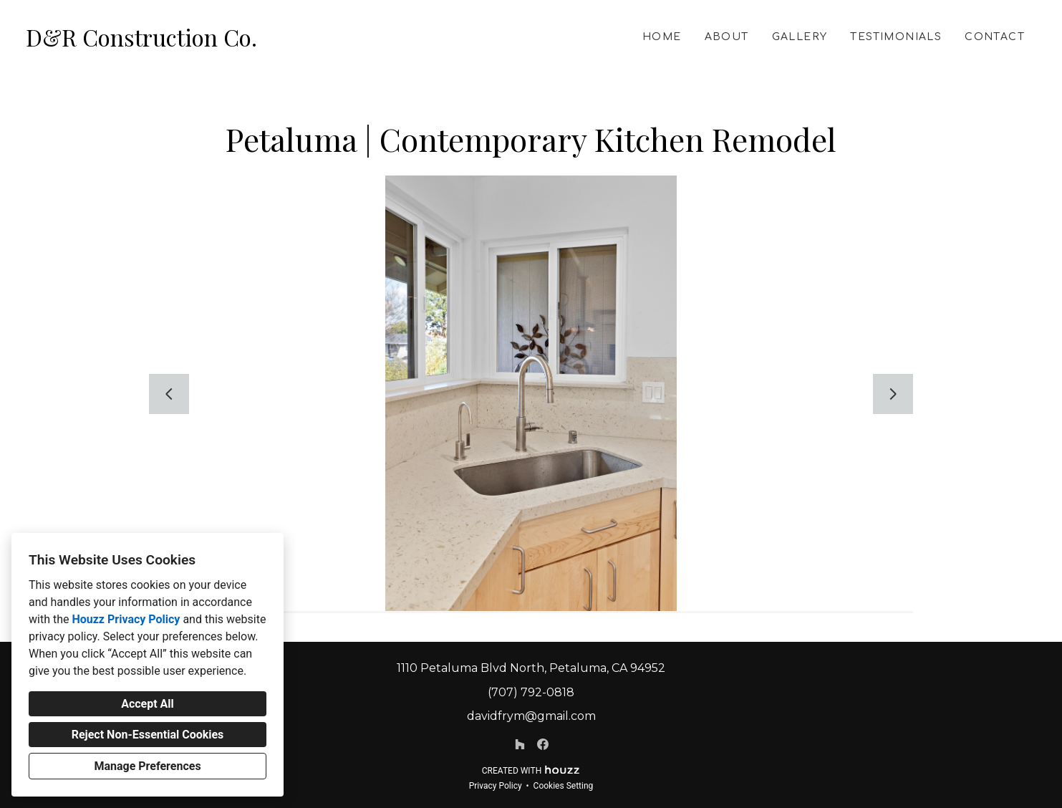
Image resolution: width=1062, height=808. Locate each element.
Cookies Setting (564, 786)
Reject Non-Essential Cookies (148, 734)
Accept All (147, 704)
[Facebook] (543, 744)
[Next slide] (893, 394)
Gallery (800, 37)
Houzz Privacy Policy (126, 619)
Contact (995, 37)
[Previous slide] (169, 394)
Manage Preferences (147, 766)
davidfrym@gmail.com (531, 716)
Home (662, 37)
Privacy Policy (495, 786)
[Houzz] (520, 744)
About (727, 37)
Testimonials (896, 37)
